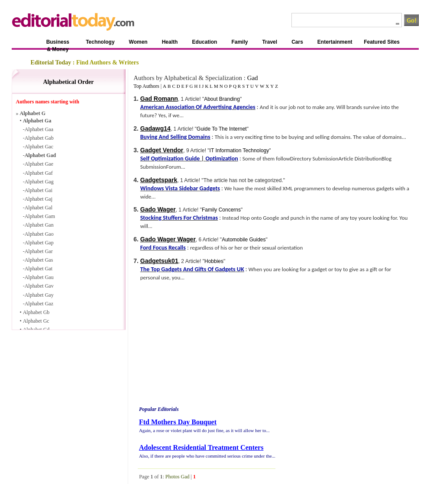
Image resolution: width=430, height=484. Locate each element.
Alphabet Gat (38, 269)
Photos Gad (177, 477)
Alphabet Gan (39, 225)
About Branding (222, 99)
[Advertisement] (196, 345)
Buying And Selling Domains (175, 137)
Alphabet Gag (39, 182)
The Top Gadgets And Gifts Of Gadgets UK (192, 269)
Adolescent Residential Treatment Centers (201, 447)
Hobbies (213, 261)
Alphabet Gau (39, 277)
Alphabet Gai (38, 190)
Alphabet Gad (40, 155)
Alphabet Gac (39, 147)
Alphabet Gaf (39, 173)
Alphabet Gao (39, 234)
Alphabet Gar (39, 251)
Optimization (221, 158)
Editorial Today (51, 62)
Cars (297, 42)
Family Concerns (221, 210)
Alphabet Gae (39, 164)
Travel (269, 42)
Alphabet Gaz (39, 304)
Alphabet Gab (39, 138)
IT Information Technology (239, 150)
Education (204, 42)
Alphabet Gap (39, 243)
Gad (252, 77)
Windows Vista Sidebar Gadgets (180, 188)
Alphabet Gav (39, 286)
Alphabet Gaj (38, 199)
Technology (100, 42)
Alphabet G (33, 113)
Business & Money (57, 43)
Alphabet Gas (39, 260)
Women (138, 42)
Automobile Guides (243, 240)
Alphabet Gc (36, 321)
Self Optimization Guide (170, 158)
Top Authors (146, 86)
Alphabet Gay (39, 295)
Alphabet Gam (40, 216)
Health (170, 42)
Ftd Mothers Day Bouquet (178, 422)
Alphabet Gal (38, 208)
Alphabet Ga (37, 121)
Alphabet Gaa (39, 129)
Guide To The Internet (222, 129)
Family (239, 42)
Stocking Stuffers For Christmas (179, 217)
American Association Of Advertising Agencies (197, 107)
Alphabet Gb (36, 312)
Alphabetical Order (68, 82)
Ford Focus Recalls (163, 247)
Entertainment (334, 42)
